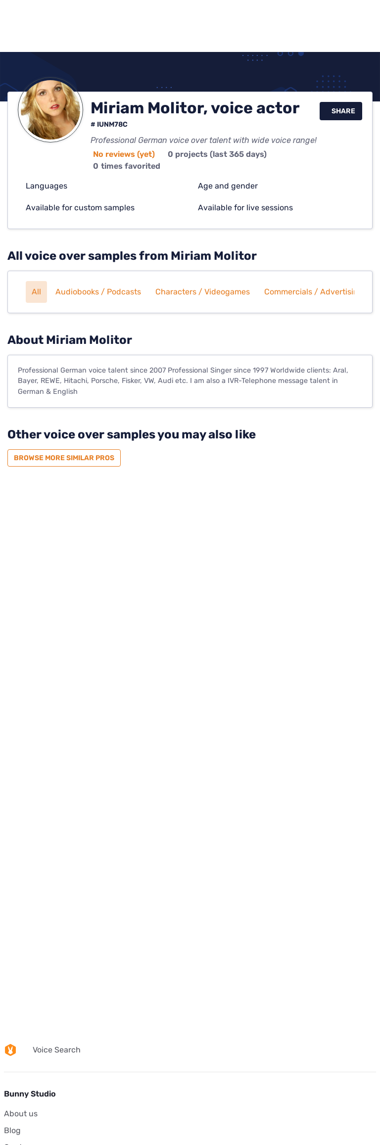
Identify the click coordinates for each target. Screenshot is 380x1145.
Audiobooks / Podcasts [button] (98, 291)
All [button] (36, 291)
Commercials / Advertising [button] (313, 291)
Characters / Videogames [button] (202, 291)
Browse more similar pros (64, 458)
